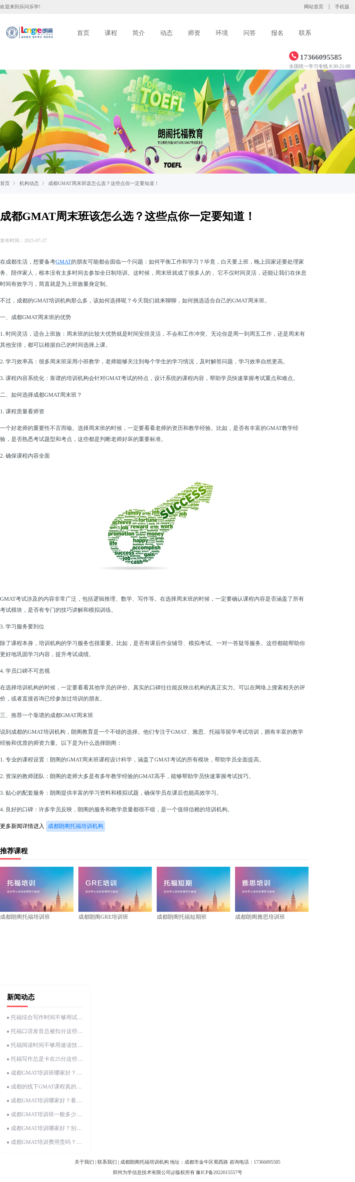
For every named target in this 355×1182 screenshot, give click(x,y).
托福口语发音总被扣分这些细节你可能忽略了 (45, 1031)
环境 (222, 32)
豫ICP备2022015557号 (219, 1172)
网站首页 (313, 6)
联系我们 (107, 1162)
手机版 (342, 6)
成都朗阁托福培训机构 (75, 826)
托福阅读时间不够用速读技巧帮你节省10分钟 (45, 1045)
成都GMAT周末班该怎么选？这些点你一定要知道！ (103, 183)
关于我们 (84, 1162)
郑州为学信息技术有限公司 (142, 1172)
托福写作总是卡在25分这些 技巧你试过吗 (45, 1059)
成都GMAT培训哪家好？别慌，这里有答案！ (45, 1128)
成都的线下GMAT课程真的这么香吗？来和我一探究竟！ (45, 1087)
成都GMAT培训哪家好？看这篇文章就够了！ (45, 1100)
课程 (111, 32)
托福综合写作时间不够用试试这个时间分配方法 (45, 1017)
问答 (249, 32)
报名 (277, 32)
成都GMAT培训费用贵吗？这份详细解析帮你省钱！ (45, 1142)
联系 (305, 32)
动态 (166, 32)
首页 (83, 32)
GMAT (63, 262)
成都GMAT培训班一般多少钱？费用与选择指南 (45, 1114)
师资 (194, 32)
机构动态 (29, 183)
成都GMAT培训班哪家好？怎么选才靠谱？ (45, 1073)
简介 (138, 32)
